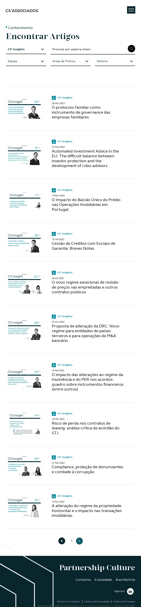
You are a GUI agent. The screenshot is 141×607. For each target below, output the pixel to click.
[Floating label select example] (26, 49)
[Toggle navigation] (131, 10)
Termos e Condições (68, 602)
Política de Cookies (124, 602)
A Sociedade (103, 580)
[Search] (89, 49)
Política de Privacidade (96, 602)
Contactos (83, 580)
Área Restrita (125, 580)
